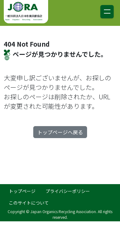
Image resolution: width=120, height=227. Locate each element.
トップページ (22, 191)
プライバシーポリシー (68, 191)
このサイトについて (29, 203)
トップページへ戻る (60, 132)
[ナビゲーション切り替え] (107, 11)
